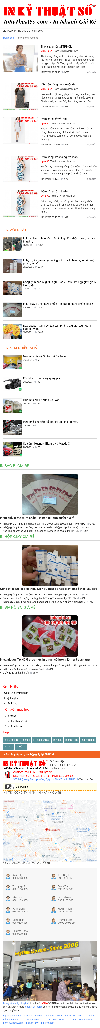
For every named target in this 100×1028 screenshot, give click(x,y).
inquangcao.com (12, 1015)
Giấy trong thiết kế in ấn (16, 672)
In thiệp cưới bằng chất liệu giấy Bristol (24, 669)
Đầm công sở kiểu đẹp (55, 191)
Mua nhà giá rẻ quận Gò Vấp (41, 399)
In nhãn (57, 739)
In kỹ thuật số (11, 698)
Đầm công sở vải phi (54, 118)
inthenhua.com (53, 1015)
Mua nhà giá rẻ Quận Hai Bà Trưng (45, 356)
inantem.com (34, 1019)
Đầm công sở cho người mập (59, 157)
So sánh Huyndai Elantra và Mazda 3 (46, 443)
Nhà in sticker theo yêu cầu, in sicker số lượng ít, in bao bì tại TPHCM (41, 531)
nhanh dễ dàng (33, 1006)
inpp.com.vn (32, 1022)
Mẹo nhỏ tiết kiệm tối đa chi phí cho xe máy (50, 421)
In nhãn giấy (71, 739)
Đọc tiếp (92, 72)
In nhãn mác (88, 739)
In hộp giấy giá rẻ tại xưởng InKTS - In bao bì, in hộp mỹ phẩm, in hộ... (42, 527)
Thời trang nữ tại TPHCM (57, 46)
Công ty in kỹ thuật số (15, 692)
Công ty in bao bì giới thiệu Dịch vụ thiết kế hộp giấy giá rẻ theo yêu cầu (48, 588)
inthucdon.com (73, 1015)
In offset (8, 746)
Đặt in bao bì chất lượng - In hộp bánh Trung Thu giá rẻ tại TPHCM (40, 598)
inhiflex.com (47, 1022)
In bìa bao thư (11, 739)
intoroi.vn (90, 1015)
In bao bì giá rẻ (14, 466)
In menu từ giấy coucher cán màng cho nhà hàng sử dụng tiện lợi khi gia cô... (45, 665)
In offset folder (13, 726)
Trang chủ (8, 37)
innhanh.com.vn (33, 1015)
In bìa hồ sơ (10, 703)
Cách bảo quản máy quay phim (42, 378)
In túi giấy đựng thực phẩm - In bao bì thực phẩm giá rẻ (58, 303)
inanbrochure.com (83, 1019)
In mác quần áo (41, 739)
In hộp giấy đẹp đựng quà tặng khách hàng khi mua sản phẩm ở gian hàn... (44, 601)
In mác (26, 739)
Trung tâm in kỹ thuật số (16, 1003)
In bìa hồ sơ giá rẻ (17, 607)
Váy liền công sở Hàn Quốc (58, 84)
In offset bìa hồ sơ (16, 721)
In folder (10, 715)
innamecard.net (57, 1019)
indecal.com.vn (11, 1019)
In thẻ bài (21, 746)
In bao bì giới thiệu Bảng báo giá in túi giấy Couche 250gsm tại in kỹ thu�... (45, 523)
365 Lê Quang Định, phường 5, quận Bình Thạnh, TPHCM (45, 779)
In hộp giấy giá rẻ (17, 537)
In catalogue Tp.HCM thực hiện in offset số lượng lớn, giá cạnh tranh (46, 659)
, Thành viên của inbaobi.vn (59, 51)
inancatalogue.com (13, 1022)
